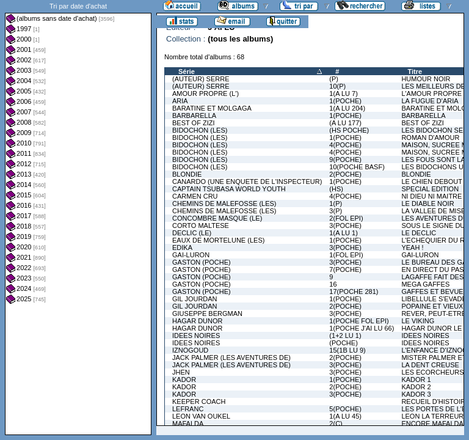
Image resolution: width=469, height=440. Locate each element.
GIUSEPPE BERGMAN (207, 313)
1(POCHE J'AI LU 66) (361, 328)
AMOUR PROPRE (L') (205, 93)
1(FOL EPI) (346, 254)
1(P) (335, 203)
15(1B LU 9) (347, 350)
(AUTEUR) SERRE (201, 78)
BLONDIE (187, 174)
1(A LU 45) (345, 416)
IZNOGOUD (190, 350)
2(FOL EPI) (346, 218)
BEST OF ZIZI (193, 123)
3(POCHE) (345, 225)
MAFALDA (187, 423)
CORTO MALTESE (200, 225)
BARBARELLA (194, 115)
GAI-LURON (190, 254)
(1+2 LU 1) (345, 335)
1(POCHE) (345, 101)
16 (332, 284)
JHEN (181, 372)
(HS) (336, 189)
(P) (333, 78)
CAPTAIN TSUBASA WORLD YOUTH (229, 189)
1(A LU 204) (347, 108)
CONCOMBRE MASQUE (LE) (217, 218)
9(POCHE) (345, 159)
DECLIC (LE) (191, 233)
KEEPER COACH (198, 401)
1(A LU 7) (343, 93)
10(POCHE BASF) (356, 166)
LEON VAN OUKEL (201, 416)
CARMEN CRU (195, 196)
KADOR (184, 379)
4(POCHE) (345, 144)
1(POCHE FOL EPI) (358, 320)
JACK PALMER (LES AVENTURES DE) (231, 357)
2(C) (335, 423)
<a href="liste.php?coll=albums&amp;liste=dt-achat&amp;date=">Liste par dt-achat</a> (78, 217)
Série (186, 71)
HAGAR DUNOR (197, 320)
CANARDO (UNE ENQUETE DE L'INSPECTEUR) (247, 181)
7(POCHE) (345, 269)
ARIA (180, 101)
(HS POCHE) (349, 130)
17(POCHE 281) (353, 291)
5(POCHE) (345, 409)
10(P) (337, 86)
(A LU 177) (345, 123)
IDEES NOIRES (196, 335)
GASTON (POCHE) (201, 262)
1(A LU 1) (343, 233)
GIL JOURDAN (194, 298)
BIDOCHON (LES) (199, 130)
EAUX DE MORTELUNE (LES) (218, 240)
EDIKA (182, 247)
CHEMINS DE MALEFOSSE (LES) (224, 203)
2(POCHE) (345, 174)
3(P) (335, 211)
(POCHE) (343, 342)
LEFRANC (187, 409)
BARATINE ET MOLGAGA (212, 108)
